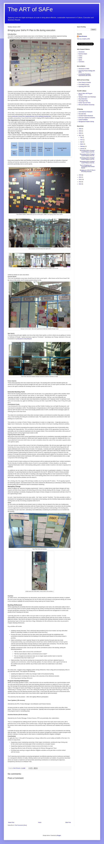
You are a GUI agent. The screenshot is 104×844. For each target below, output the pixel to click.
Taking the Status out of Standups (87, 97)
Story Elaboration (82, 99)
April (81, 142)
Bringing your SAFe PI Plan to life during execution (87, 171)
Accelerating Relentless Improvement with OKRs (84, 74)
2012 (80, 184)
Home (39, 822)
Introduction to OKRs (83, 68)
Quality (80, 57)
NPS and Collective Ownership (86, 104)
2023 (80, 128)
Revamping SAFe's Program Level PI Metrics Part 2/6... (87, 158)
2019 (80, 131)
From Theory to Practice (84, 82)
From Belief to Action (83, 84)
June (81, 139)
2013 (80, 181)
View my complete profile (83, 39)
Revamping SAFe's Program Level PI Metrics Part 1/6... (87, 162)
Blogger (59, 835)
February (82, 146)
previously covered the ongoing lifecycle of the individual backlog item (31, 116)
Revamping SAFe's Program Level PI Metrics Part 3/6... (87, 155)
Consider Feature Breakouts (85, 115)
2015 (80, 177)
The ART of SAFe (30, 9)
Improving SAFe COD (84, 86)
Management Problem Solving (86, 121)
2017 (80, 135)
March (82, 144)
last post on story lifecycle (24, 338)
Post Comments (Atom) (21, 825)
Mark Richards (83, 36)
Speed (80, 59)
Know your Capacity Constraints (86, 117)
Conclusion (81, 61)
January (82, 148)
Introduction (81, 52)
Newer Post (11, 822)
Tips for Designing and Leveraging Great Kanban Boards (87, 167)
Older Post (68, 822)
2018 (80, 133)
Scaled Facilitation (83, 119)
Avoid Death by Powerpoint (85, 111)
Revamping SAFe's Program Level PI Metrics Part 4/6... (87, 151)
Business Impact (82, 53)
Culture (80, 56)
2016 (80, 175)
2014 (80, 179)
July (81, 137)
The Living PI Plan (83, 100)
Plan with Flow (82, 113)
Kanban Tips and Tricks (84, 102)
